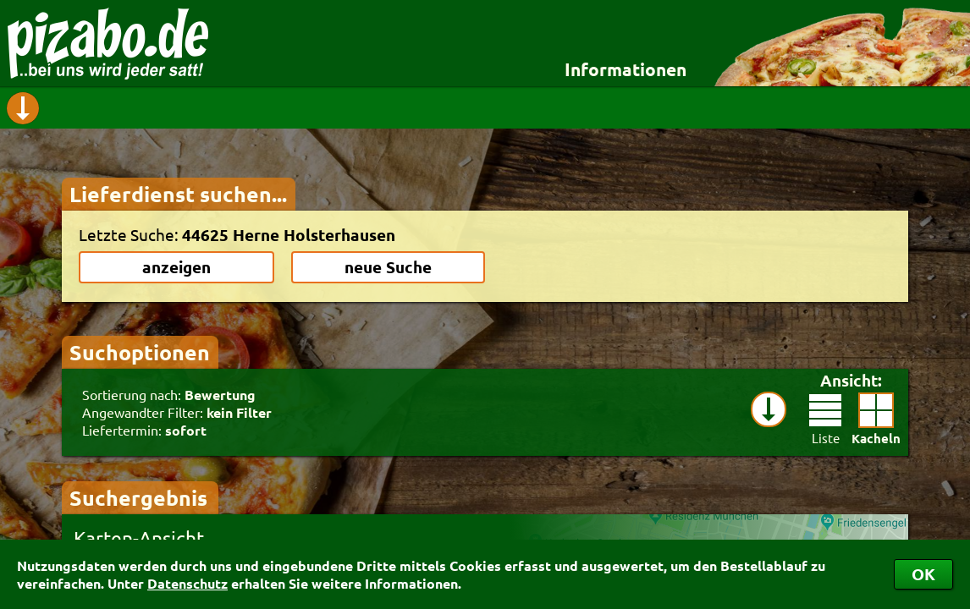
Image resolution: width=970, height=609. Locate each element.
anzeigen (176, 266)
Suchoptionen (139, 351)
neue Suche (388, 266)
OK (923, 573)
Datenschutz (187, 583)
